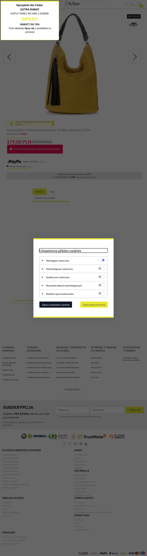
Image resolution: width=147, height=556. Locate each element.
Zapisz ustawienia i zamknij (55, 304)
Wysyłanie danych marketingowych (64, 285)
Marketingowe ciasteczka (59, 268)
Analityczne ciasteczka (57, 277)
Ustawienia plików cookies (60, 250)
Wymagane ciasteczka (57, 260)
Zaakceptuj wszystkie (94, 304)
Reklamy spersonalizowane (60, 293)
